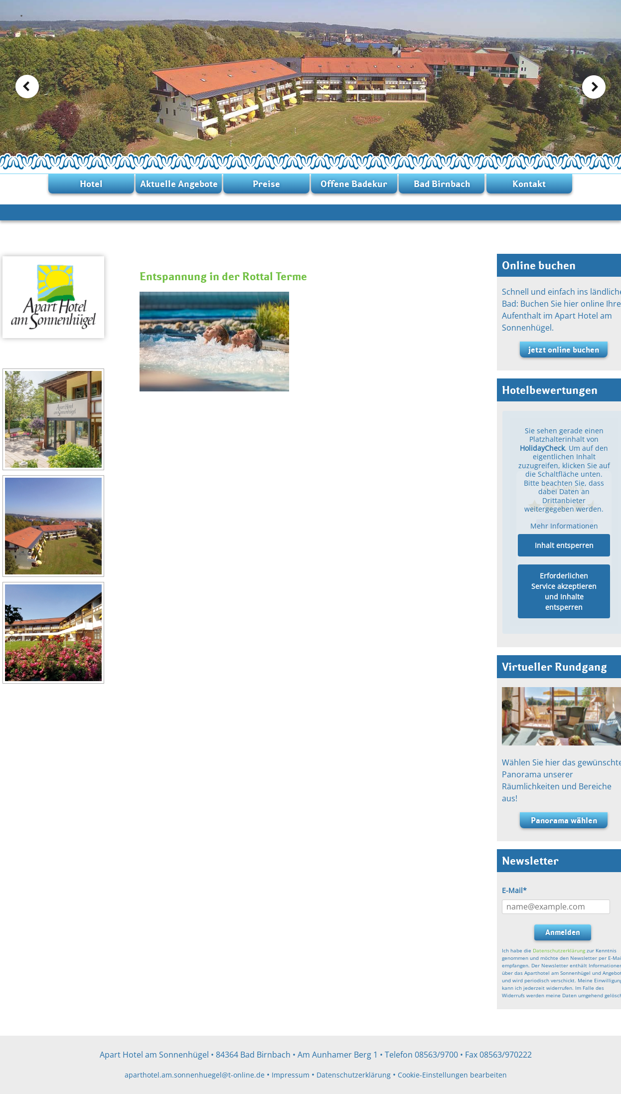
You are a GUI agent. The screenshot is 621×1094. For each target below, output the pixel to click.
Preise (266, 183)
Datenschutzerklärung (559, 950)
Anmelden (562, 932)
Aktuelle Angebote (179, 183)
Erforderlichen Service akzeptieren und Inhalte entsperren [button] (564, 591)
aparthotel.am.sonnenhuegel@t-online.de (195, 1075)
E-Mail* (514, 890)
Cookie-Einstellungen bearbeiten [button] (452, 1075)
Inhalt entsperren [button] (563, 545)
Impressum (291, 1075)
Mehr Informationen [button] (564, 526)
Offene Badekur (353, 183)
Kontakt (529, 183)
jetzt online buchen (563, 350)
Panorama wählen (564, 820)
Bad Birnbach (442, 183)
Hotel (91, 183)
